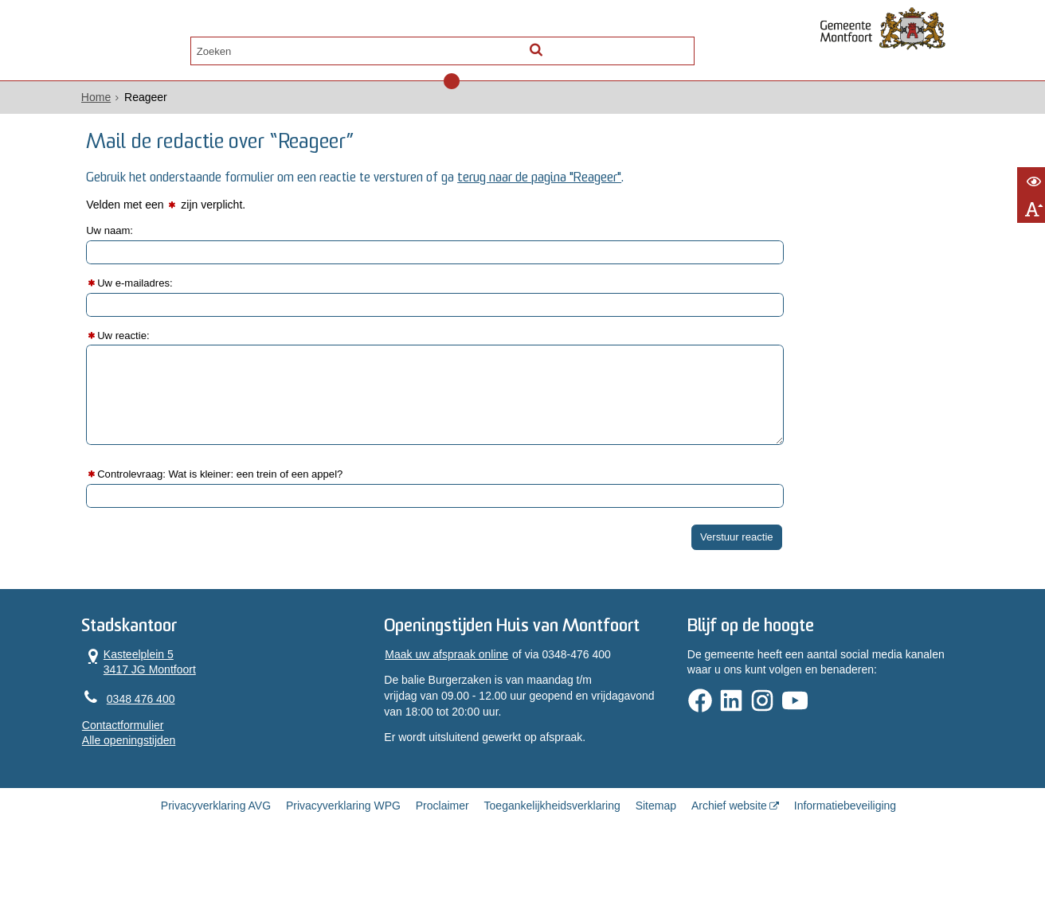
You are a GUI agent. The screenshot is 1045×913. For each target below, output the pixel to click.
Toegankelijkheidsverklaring (552, 859)
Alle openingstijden (172, 772)
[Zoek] (660, 44)
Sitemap (656, 859)
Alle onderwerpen (190, 45)
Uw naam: (158, 252)
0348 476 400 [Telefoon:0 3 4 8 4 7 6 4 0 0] (184, 730)
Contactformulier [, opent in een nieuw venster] (166, 756)
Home (139, 104)
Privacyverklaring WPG (343, 859)
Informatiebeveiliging (845, 859)
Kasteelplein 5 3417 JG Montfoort (182, 692)
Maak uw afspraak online (460, 706)
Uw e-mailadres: (184, 304)
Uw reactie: (172, 356)
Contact (293, 45)
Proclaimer (442, 859)
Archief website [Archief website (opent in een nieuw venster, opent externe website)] (729, 859)
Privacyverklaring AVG (216, 859)
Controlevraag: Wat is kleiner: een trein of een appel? (275, 496)
